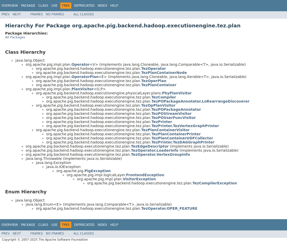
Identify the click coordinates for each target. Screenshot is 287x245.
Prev (5, 14)
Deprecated (84, 5)
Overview (10, 5)
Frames (36, 14)
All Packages (15, 37)
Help (114, 5)
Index (102, 5)
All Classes (84, 14)
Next (17, 14)
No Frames (55, 14)
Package (28, 5)
